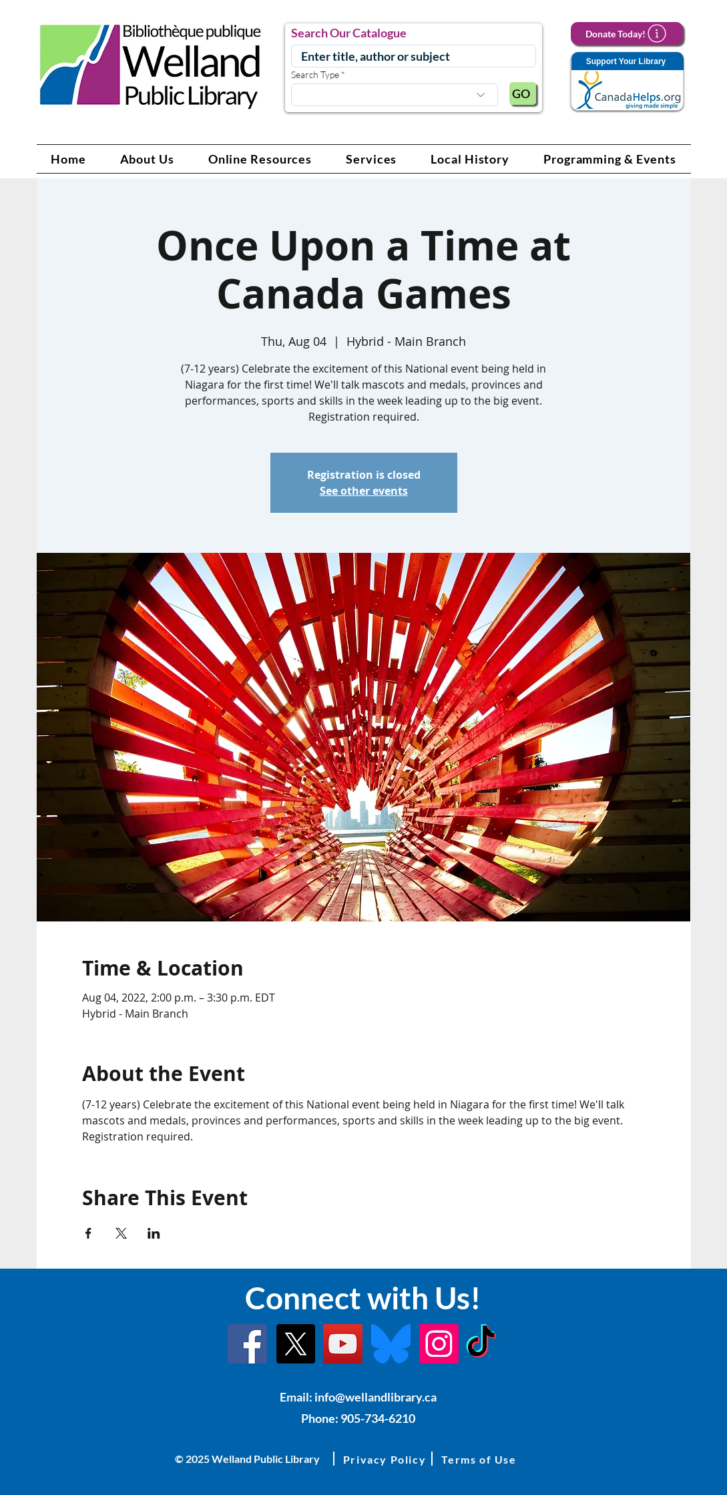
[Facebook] (247, 1343)
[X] (295, 1343)
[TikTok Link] (481, 1343)
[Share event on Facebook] (88, 1233)
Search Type (315, 74)
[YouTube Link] (342, 1343)
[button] (146, 159)
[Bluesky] (391, 1343)
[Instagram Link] (439, 1343)
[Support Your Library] (627, 82)
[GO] (522, 93)
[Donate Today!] (627, 33)
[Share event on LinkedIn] (154, 1233)
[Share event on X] (121, 1233)
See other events (364, 490)
